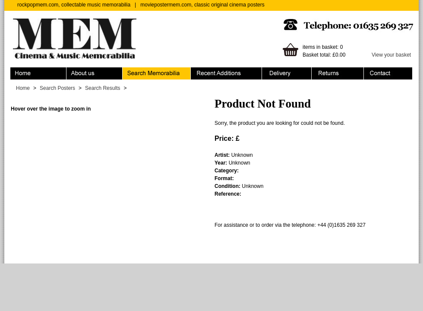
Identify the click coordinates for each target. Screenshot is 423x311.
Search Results (102, 88)
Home (38, 73)
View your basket (391, 55)
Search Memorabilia (157, 73)
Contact (388, 73)
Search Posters (57, 88)
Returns (338, 73)
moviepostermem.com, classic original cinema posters (202, 5)
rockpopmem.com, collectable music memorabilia (73, 5)
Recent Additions (226, 73)
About (94, 73)
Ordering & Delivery (287, 73)
